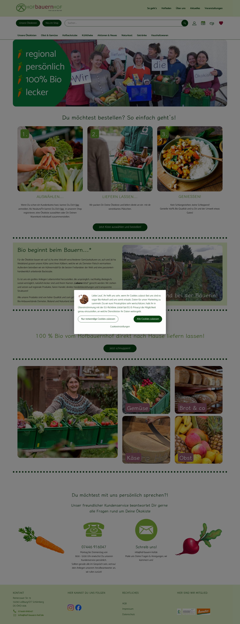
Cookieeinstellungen (120, 327)
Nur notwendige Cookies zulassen (98, 319)
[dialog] (120, 312)
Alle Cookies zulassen (148, 319)
